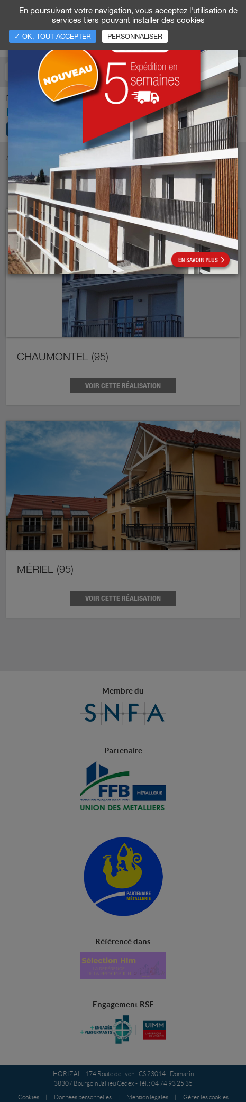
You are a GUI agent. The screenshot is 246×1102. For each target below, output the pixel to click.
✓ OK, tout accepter (52, 36)
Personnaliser (134, 36)
